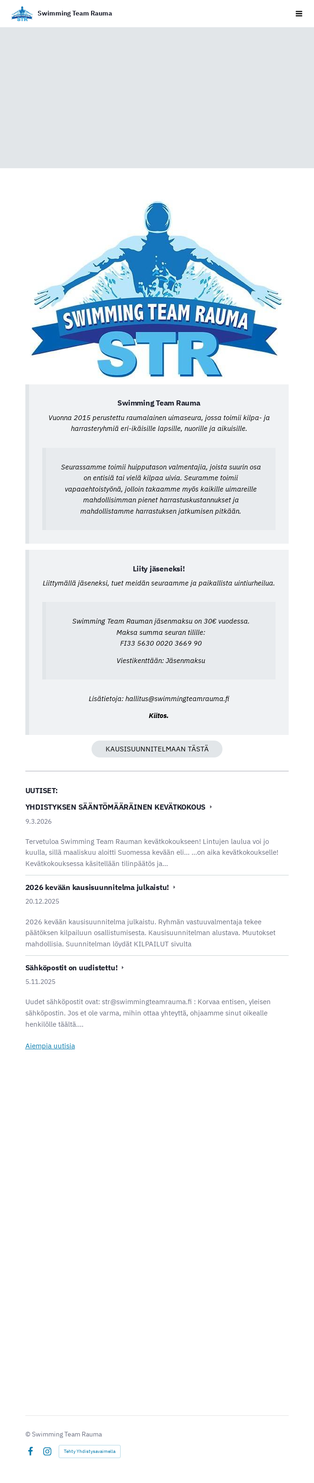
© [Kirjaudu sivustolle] (28, 1434)
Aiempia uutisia (50, 1045)
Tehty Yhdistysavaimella (89, 1451)
